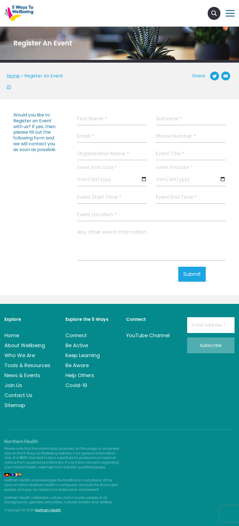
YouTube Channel (148, 335)
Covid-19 (76, 385)
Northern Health (48, 510)
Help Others (79, 375)
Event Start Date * (97, 168)
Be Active (76, 345)
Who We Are (19, 355)
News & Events (22, 375)
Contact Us (18, 395)
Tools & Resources (27, 365)
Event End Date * (174, 168)
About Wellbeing (24, 345)
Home (11, 335)
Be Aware (77, 365)
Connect (76, 335)
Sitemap (14, 405)
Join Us (13, 385)
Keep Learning (82, 355)
